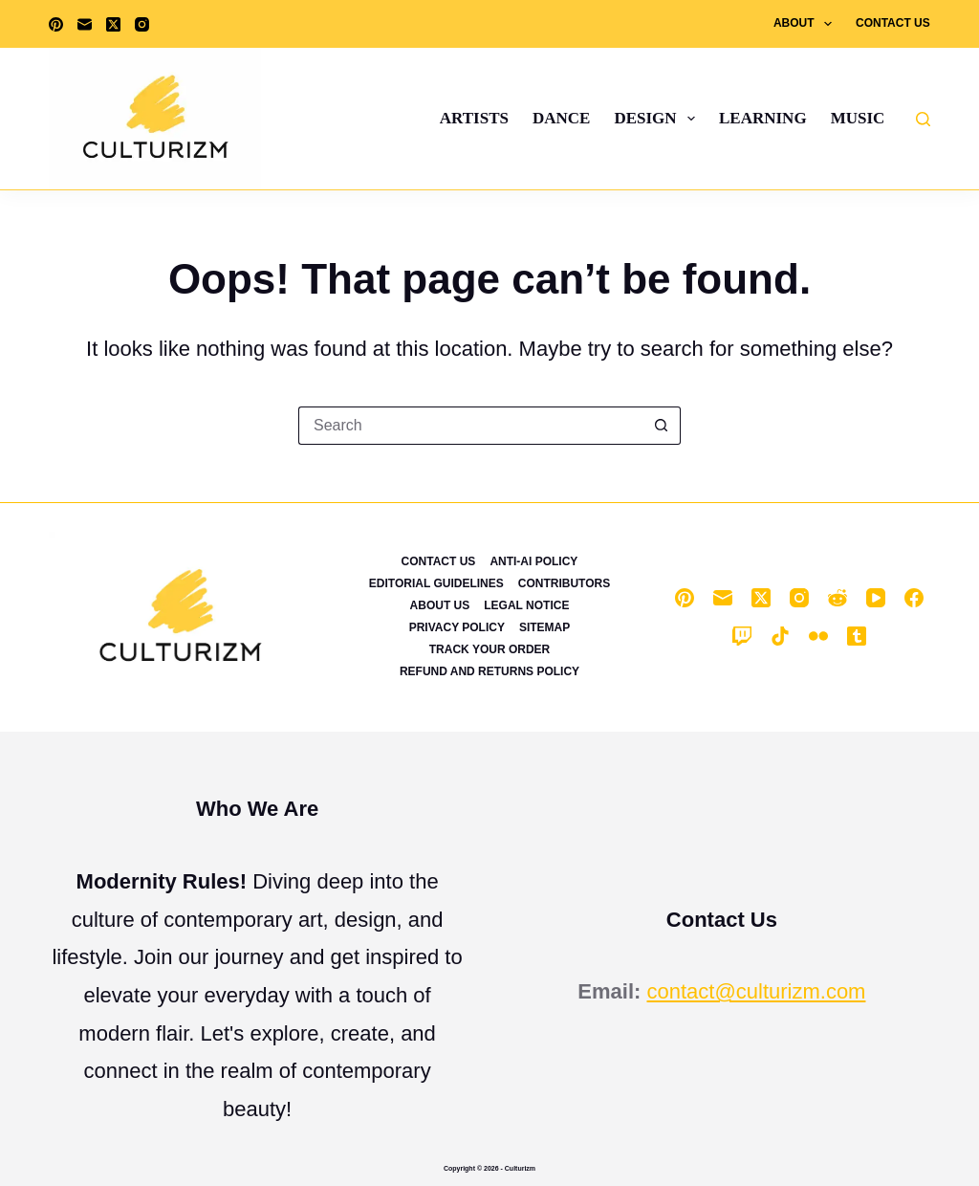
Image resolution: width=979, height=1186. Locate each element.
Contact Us (893, 23)
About (806, 23)
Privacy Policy (457, 627)
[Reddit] (837, 597)
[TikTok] (780, 636)
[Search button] (661, 425)
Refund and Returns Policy (489, 671)
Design (658, 118)
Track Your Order (489, 649)
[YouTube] (875, 597)
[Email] (84, 24)
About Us (440, 605)
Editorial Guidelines (436, 583)
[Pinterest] (56, 24)
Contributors (564, 583)
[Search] (923, 119)
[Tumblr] (856, 636)
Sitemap (544, 627)
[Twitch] (741, 636)
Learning (763, 118)
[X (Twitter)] (113, 24)
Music (858, 118)
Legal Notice (526, 605)
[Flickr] (818, 636)
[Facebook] (914, 597)
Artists (474, 118)
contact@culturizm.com (756, 991)
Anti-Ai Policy (533, 561)
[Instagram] (142, 24)
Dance (561, 118)
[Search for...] (470, 425)
